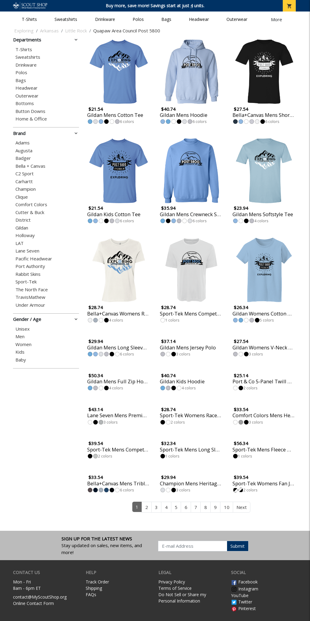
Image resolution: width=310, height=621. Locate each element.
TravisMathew (30, 297)
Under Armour (30, 305)
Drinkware (105, 19)
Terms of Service (175, 588)
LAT (19, 243)
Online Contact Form (33, 603)
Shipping (94, 588)
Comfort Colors (31, 204)
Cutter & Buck (29, 212)
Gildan (21, 227)
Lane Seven (27, 250)
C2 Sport (24, 173)
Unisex (22, 329)
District (23, 220)
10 (226, 507)
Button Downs (30, 111)
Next (241, 507)
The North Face (31, 289)
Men (20, 336)
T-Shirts (29, 19)
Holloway (25, 235)
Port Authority (30, 266)
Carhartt (24, 181)
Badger (23, 158)
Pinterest (243, 608)
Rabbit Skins (28, 274)
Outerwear (236, 19)
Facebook (244, 582)
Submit (237, 546)
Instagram (244, 589)
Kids (20, 352)
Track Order (97, 582)
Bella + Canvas (30, 166)
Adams (22, 142)
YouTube (240, 595)
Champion (25, 189)
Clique (21, 197)
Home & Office (31, 118)
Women (23, 344)
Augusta (23, 150)
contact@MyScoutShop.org (40, 597)
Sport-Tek (26, 281)
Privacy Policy (171, 582)
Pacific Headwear (33, 258)
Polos (138, 19)
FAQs (91, 594)
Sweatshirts (65, 19)
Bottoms (24, 103)
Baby (20, 359)
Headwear (199, 19)
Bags (166, 19)
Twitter (241, 602)
